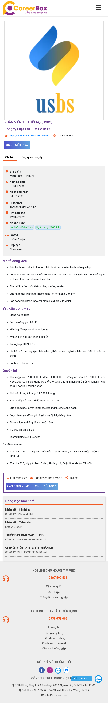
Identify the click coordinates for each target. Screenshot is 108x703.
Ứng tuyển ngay (17, 145)
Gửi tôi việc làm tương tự (46, 478)
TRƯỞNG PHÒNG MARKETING (24, 535)
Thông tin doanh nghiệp (54, 597)
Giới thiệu (54, 592)
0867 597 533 (58, 577)
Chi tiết (9, 157)
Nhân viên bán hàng (18, 509)
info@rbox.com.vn (56, 695)
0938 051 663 (58, 618)
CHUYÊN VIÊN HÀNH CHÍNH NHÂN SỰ (29, 547)
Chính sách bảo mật (54, 643)
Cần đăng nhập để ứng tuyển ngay (31, 486)
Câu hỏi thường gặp (54, 648)
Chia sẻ (71, 478)
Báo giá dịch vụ (54, 633)
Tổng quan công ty (31, 157)
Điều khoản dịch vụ (54, 638)
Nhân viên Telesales (18, 522)
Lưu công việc (17, 478)
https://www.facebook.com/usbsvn (29, 135)
